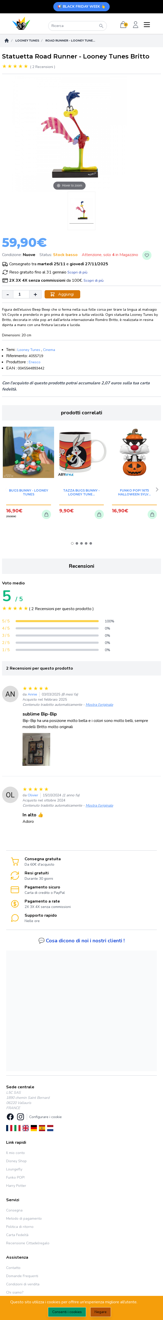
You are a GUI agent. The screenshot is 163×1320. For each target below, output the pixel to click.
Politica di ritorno (20, 1226)
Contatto (13, 1267)
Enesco (34, 362)
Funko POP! (15, 1177)
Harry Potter (16, 1185)
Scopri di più (77, 272)
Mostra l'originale (99, 704)
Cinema (49, 349)
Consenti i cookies (67, 1311)
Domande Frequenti (22, 1276)
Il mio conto (15, 1152)
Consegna (14, 1210)
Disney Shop (16, 1161)
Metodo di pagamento (24, 1218)
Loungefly (14, 1169)
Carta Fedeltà (17, 1235)
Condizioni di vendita (22, 1284)
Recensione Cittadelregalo (27, 1243)
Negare (101, 1311)
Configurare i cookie (45, 1116)
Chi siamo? (14, 1292)
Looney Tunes (27, 40)
